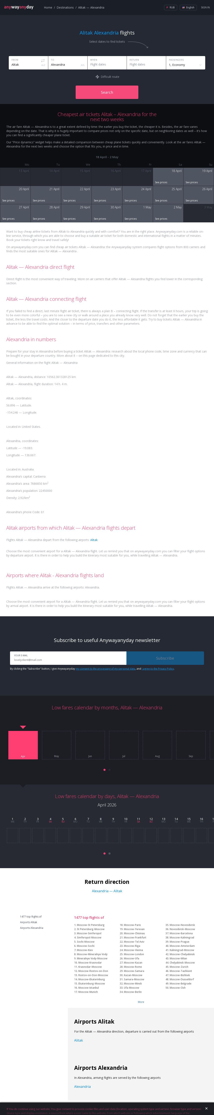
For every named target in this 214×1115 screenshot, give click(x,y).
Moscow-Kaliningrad (182, 937)
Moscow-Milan (178, 958)
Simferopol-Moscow (89, 937)
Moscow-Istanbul (88, 987)
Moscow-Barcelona (181, 933)
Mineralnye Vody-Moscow (92, 958)
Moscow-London (134, 954)
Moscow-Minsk (133, 983)
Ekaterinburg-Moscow (91, 983)
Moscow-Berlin (133, 992)
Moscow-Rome (133, 967)
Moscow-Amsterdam (182, 946)
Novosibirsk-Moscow (182, 929)
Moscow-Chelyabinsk (182, 954)
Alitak (94, 540)
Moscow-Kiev (85, 950)
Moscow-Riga (132, 946)
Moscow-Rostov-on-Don (93, 971)
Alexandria (82, 1086)
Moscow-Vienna (133, 950)
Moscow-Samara (134, 971)
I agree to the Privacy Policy (158, 668)
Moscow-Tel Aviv (134, 941)
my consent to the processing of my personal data (105, 668)
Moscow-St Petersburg (90, 925)
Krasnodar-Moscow (90, 967)
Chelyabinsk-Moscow (182, 962)
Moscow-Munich (88, 992)
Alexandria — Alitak (107, 891)
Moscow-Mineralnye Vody (92, 954)
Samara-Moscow (134, 979)
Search (107, 92)
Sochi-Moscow (85, 941)
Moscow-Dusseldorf (182, 979)
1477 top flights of (31, 916)
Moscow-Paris (132, 925)
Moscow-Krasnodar (90, 962)
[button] (104, 770)
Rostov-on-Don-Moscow (93, 975)
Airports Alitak (28, 922)
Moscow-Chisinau (134, 933)
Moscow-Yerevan (134, 929)
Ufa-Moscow (131, 987)
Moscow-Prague (179, 941)
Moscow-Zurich (179, 967)
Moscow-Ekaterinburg (91, 979)
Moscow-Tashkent (181, 971)
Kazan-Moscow (133, 975)
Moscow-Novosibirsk (182, 925)
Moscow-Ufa (131, 958)
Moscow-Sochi (85, 946)
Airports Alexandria (31, 928)
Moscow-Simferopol (89, 933)
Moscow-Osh (178, 987)
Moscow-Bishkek (180, 975)
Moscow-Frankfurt (135, 937)
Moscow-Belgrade (180, 983)
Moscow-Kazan (133, 962)
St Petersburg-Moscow (90, 929)
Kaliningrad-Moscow (182, 950)
